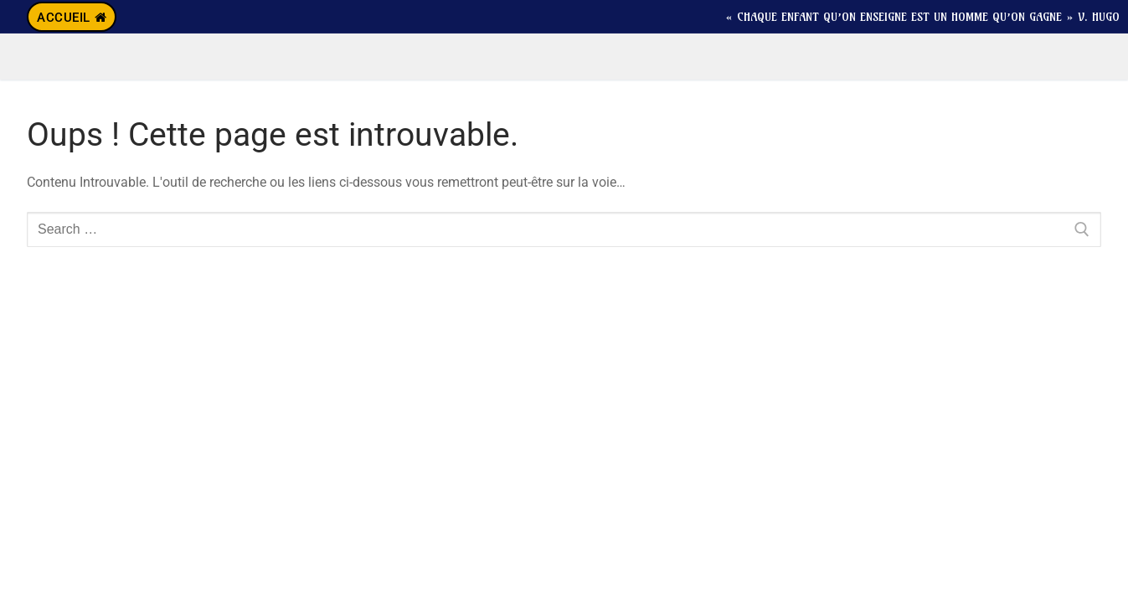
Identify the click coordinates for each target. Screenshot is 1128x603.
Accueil (71, 17)
